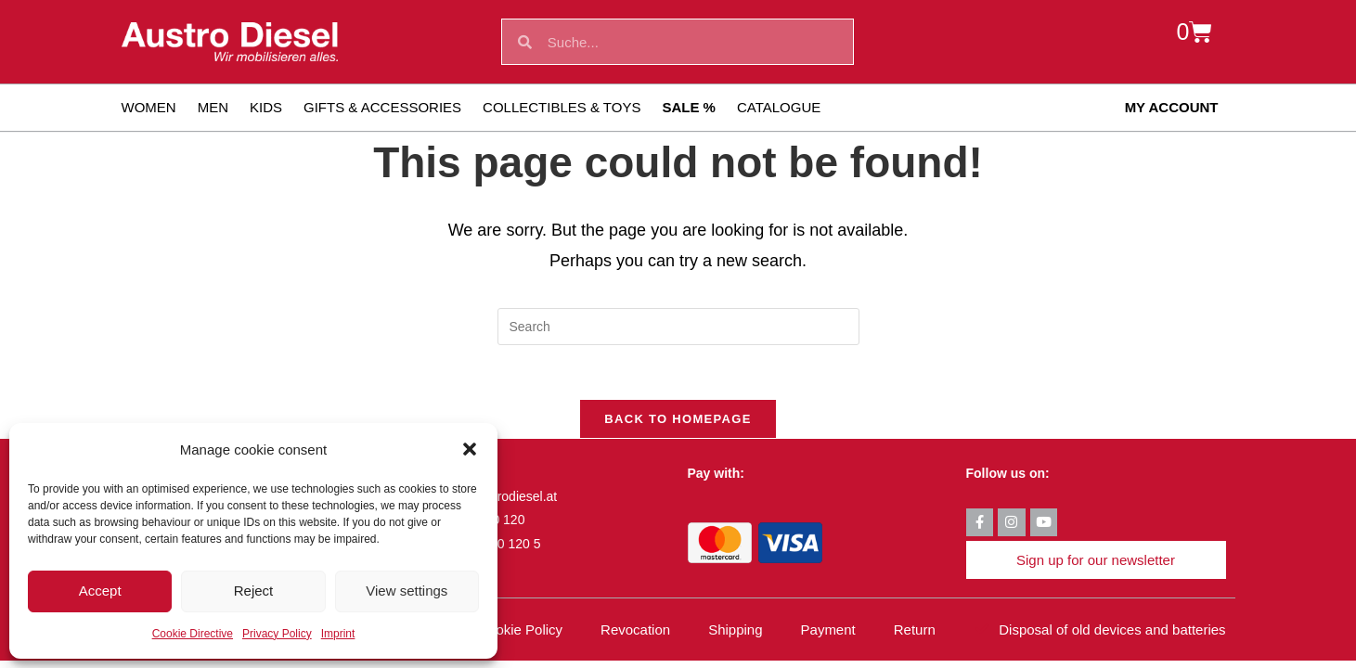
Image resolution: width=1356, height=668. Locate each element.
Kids (266, 107)
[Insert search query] (678, 326)
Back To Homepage (677, 421)
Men (213, 107)
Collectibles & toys (561, 107)
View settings (406, 590)
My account (1172, 107)
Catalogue (778, 107)
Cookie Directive (192, 633)
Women (149, 107)
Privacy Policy (277, 633)
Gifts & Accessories (382, 107)
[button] (469, 449)
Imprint (338, 633)
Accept (100, 590)
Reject (254, 590)
